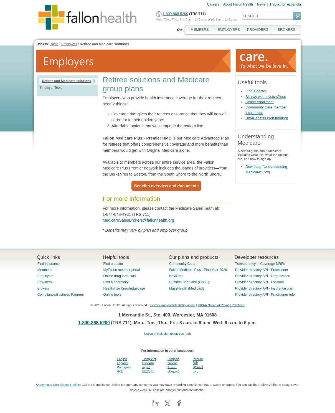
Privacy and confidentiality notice (172, 305)
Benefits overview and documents (166, 186)
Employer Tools (50, 88)
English (122, 359)
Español (122, 363)
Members (44, 270)
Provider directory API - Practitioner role (265, 295)
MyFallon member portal (121, 270)
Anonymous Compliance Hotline (58, 384)
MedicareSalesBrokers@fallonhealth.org (138, 220)
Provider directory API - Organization (262, 276)
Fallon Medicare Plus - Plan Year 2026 (198, 270)
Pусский (148, 363)
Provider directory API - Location (259, 282)
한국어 (172, 367)
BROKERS (286, 29)
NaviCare (176, 276)
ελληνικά (173, 371)
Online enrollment (259, 102)
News (261, 4)
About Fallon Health (238, 4)
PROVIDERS (257, 29)
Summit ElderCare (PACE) (189, 282)
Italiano (172, 363)
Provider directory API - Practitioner (261, 270)
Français (173, 359)
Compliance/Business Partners (60, 295)
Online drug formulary (119, 276)
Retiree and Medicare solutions (104, 44)
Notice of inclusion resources (164, 333)
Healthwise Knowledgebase (124, 288)
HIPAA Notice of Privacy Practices (221, 305)
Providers (44, 282)
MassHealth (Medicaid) (186, 288)
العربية (146, 367)
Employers (69, 44)
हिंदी (195, 363)
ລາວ (195, 371)
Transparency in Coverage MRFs (260, 264)
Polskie (198, 359)
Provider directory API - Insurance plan (264, 288)
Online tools (112, 295)
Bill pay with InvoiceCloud (265, 97)
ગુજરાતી (198, 367)
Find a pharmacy (115, 282)
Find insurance (48, 264)
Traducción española (285, 4)
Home (54, 44)
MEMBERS (200, 29)
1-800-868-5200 (175, 14)
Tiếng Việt (149, 359)
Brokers (43, 288)
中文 (120, 371)
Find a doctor (256, 91)
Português (124, 367)
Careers (213, 4)
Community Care (182, 264)
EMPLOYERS (228, 29)
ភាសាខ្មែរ (148, 371)
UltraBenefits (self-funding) (266, 118)
